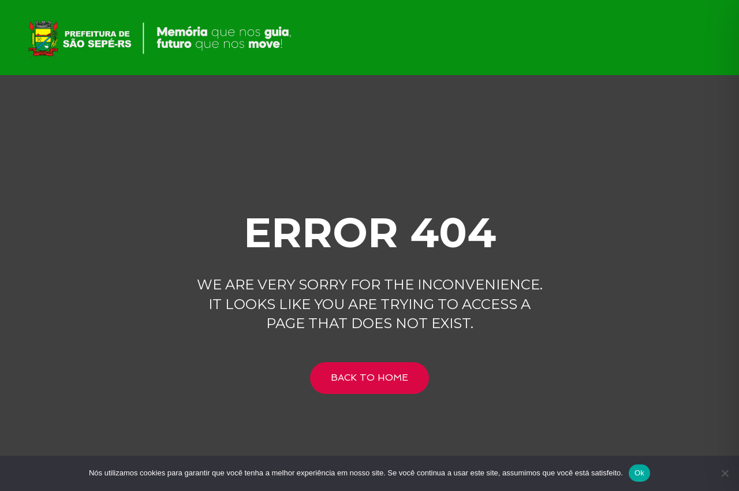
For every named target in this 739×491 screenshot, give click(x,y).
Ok (639, 472)
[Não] (724, 473)
